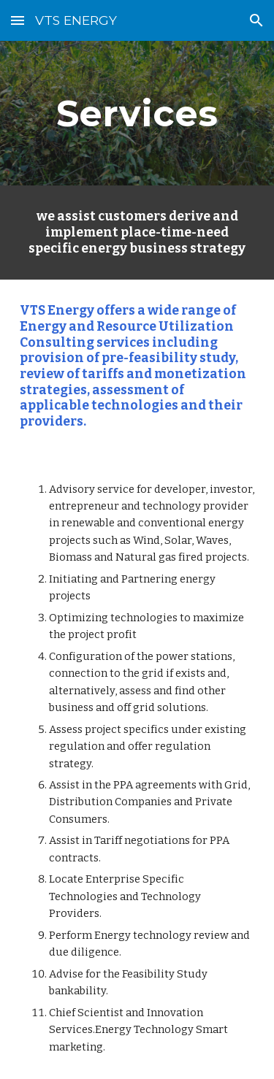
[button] (17, 20)
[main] (137, 113)
